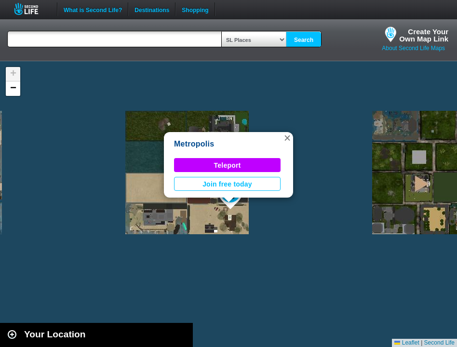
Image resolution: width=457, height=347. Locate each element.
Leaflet (406, 342)
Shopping (195, 9)
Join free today (227, 184)
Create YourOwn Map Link (423, 35)
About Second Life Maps (413, 48)
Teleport (227, 165)
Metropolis (194, 144)
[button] (287, 138)
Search (303, 40)
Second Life (31, 8)
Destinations (151, 9)
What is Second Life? (93, 9)
